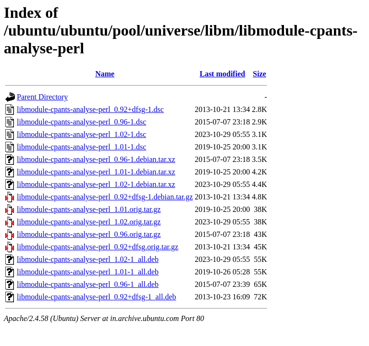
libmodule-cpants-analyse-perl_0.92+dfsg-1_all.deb (96, 297)
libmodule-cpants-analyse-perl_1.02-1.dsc (81, 134)
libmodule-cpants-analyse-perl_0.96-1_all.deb (88, 284)
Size (259, 74)
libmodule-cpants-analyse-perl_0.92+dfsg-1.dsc (90, 109)
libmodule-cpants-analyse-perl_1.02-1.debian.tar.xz (96, 184)
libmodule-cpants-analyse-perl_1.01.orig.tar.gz (88, 209)
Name (104, 74)
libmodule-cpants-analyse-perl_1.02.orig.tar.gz (88, 222)
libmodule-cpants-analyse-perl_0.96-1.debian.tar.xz (96, 159)
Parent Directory (42, 97)
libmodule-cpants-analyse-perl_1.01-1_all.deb (88, 272)
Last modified (222, 74)
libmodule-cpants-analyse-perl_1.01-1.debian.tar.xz (96, 172)
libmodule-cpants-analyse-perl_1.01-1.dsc (81, 147)
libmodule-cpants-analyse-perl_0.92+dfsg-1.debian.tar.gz (105, 197)
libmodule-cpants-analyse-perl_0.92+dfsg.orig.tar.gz (97, 247)
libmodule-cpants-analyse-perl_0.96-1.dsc (81, 122)
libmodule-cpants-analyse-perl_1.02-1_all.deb (88, 259)
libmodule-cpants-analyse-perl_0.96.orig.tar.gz (88, 234)
